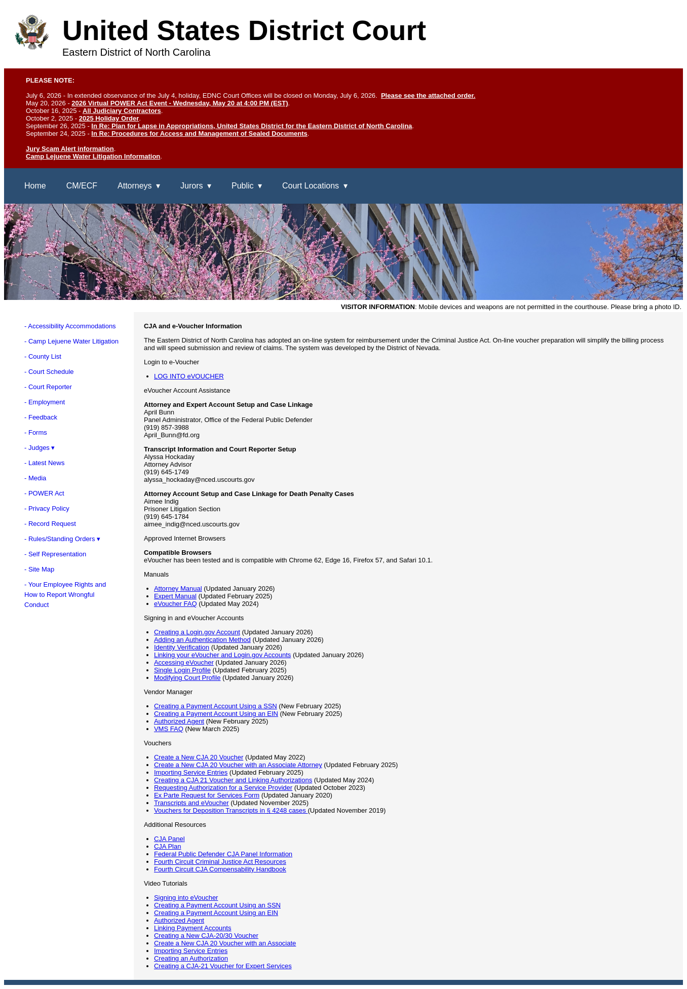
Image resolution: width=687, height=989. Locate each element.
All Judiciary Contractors (122, 111)
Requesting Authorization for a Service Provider (223, 787)
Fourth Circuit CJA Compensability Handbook (220, 869)
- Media (35, 478)
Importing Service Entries (190, 772)
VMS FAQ (168, 729)
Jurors (191, 185)
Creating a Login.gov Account (197, 632)
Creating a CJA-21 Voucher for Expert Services (223, 966)
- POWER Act (44, 493)
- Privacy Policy (46, 508)
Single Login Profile (182, 670)
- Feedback (40, 417)
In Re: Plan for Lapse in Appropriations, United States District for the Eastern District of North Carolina (251, 126)
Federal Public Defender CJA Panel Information (223, 854)
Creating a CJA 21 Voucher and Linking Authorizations (233, 780)
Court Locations (310, 185)
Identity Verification (181, 647)
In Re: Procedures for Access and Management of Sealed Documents (199, 133)
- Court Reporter (48, 387)
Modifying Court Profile (187, 677)
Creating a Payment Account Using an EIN (216, 713)
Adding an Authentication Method (202, 639)
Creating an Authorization (191, 958)
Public (243, 185)
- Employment (44, 402)
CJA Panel (169, 839)
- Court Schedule (49, 371)
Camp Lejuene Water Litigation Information (93, 156)
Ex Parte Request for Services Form (206, 795)
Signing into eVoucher (186, 897)
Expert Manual (175, 596)
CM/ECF (81, 185)
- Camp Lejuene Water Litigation (71, 341)
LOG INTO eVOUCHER (189, 376)
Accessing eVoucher (184, 662)
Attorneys (135, 185)
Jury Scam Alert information (70, 149)
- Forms (35, 432)
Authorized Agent (179, 721)
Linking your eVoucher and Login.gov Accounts (222, 655)
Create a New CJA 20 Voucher (198, 757)
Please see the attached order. (428, 95)
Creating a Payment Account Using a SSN (215, 706)
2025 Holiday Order (109, 118)
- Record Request (50, 523)
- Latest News (44, 463)
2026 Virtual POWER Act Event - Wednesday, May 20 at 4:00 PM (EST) (179, 103)
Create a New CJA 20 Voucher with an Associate (225, 943)
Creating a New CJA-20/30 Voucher (206, 935)
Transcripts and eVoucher (191, 803)
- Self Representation (55, 554)
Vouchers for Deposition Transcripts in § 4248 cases (231, 810)
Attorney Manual (178, 588)
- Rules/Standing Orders (59, 539)
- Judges (37, 447)
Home (35, 185)
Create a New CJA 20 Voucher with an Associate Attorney (238, 765)
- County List (42, 356)
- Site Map (39, 569)
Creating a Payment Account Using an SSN (217, 905)
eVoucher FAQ (175, 603)
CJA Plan (167, 846)
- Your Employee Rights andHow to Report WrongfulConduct (65, 594)
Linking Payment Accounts (192, 928)
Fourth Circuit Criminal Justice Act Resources (220, 861)
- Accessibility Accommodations (70, 326)
